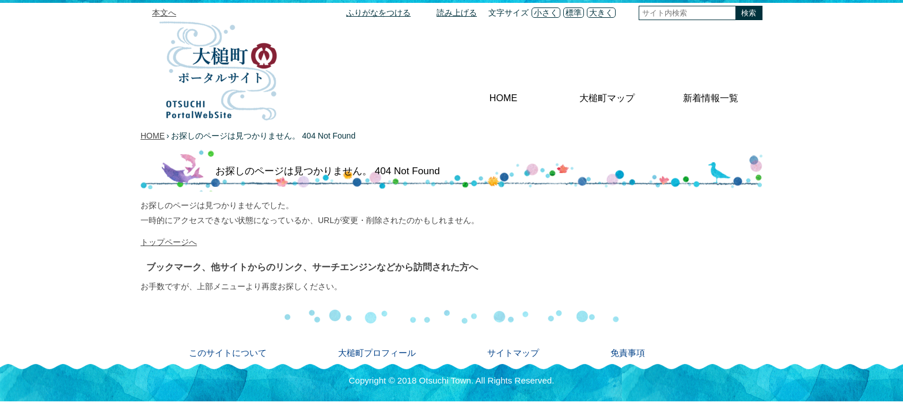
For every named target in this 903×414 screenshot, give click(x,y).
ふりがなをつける (378, 12)
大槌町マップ (607, 98)
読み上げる (457, 12)
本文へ (164, 12)
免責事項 (627, 353)
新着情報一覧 (710, 98)
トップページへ (169, 242)
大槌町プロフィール (377, 353)
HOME (503, 98)
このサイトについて (228, 353)
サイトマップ (513, 353)
